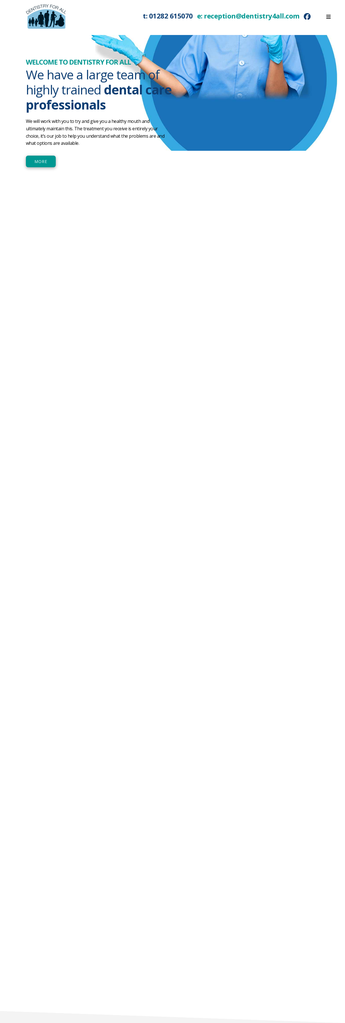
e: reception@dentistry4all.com (248, 15)
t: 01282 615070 (168, 15)
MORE (40, 161)
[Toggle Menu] (328, 14)
